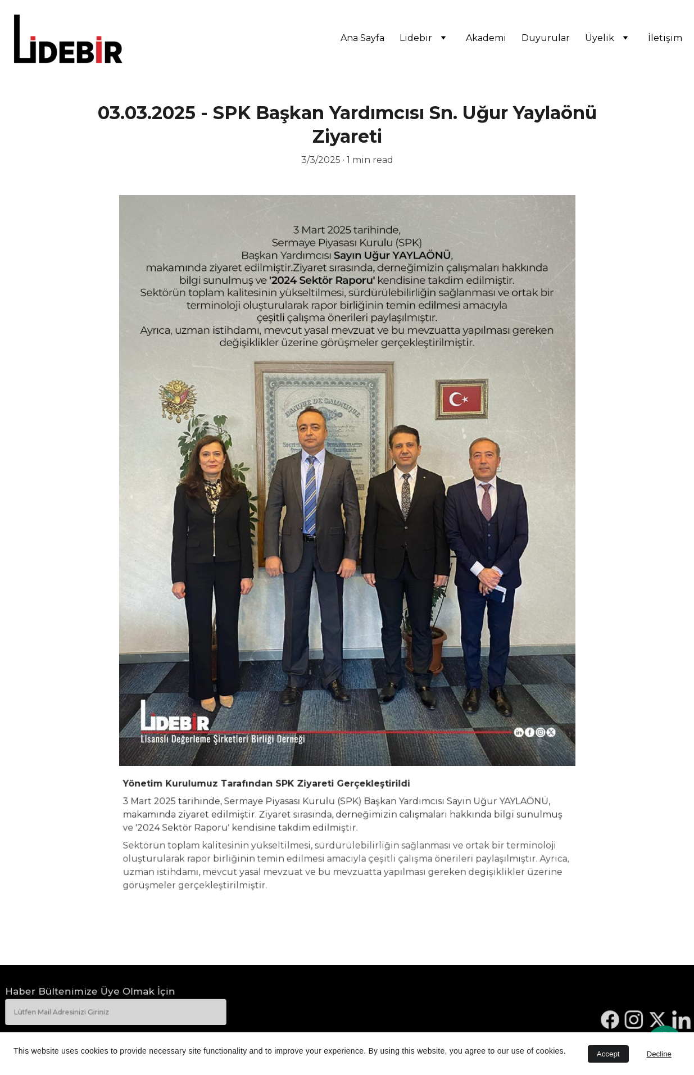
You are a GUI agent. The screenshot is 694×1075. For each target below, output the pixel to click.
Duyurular (545, 38)
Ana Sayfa (362, 38)
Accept (608, 1054)
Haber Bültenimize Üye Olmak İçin (90, 992)
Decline (659, 1054)
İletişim (665, 38)
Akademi (486, 38)
